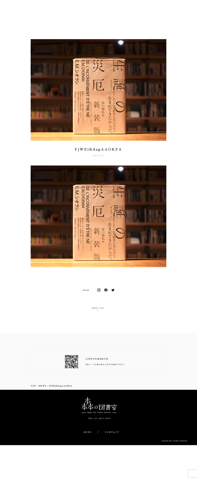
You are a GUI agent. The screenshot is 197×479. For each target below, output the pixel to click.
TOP (33, 386)
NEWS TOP (98, 308)
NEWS (165, 14)
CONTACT (185, 14)
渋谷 (150, 14)
